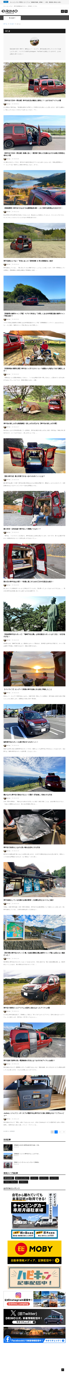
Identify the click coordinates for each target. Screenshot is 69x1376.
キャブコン (44, 1178)
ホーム (5, 24)
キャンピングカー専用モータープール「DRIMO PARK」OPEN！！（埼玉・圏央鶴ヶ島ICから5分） (36, 2)
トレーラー (54, 1178)
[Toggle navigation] (62, 11)
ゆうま (7, 103)
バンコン (34, 1178)
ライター (12, 24)
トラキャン (23, 1182)
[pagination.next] (63, 1131)
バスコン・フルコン (11, 1182)
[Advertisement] (34, 1357)
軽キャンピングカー (22, 1178)
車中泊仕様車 (9, 1178)
